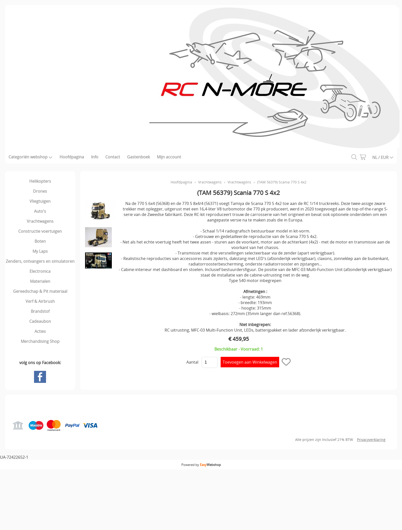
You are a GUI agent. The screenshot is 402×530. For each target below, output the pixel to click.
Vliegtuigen (40, 201)
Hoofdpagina (72, 157)
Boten (40, 241)
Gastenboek (138, 157)
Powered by (201, 464)
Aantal (192, 362)
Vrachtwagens (40, 221)
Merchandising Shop (40, 341)
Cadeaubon (40, 321)
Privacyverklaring (371, 439)
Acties (40, 331)
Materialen (40, 281)
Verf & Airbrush (40, 301)
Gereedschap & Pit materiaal (40, 291)
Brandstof (40, 311)
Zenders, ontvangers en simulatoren (40, 261)
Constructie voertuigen (40, 231)
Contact (112, 157)
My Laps (40, 251)
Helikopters (40, 181)
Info (94, 157)
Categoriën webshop (31, 157)
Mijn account (169, 157)
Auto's (40, 211)
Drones (40, 191)
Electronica (40, 271)
